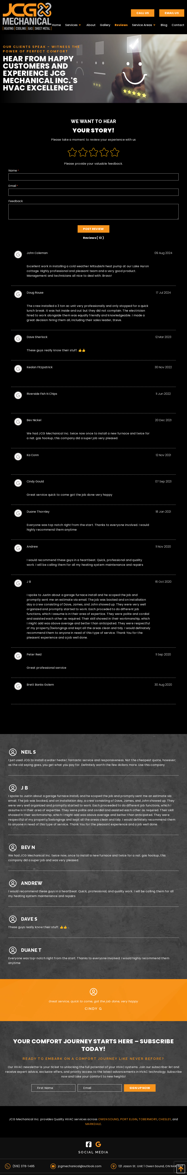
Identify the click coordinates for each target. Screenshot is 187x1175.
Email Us (172, 13)
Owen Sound (108, 1119)
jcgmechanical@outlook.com (80, 1166)
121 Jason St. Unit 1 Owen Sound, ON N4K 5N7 (151, 1166)
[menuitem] (56, 24)
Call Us (142, 13)
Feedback (93, 209)
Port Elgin (128, 1119)
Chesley (165, 1119)
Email (93, 190)
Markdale (93, 1124)
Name (93, 174)
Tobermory (148, 1119)
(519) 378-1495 (24, 1166)
